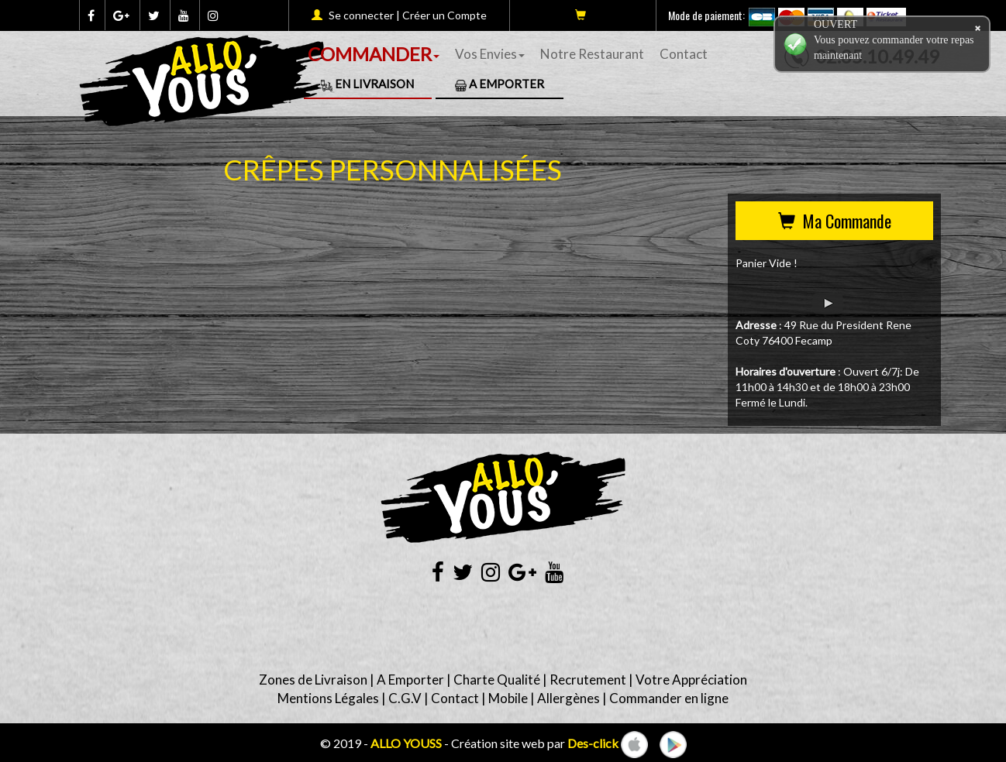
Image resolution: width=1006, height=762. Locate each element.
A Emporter (499, 84)
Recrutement (588, 679)
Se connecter (361, 15)
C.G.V (405, 698)
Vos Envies (490, 54)
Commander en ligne (669, 698)
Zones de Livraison (313, 679)
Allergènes (568, 698)
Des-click (592, 743)
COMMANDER (373, 54)
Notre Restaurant (592, 54)
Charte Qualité (496, 679)
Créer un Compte (444, 15)
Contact (684, 54)
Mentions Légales (328, 698)
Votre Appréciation (691, 679)
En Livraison (367, 84)
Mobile (508, 698)
